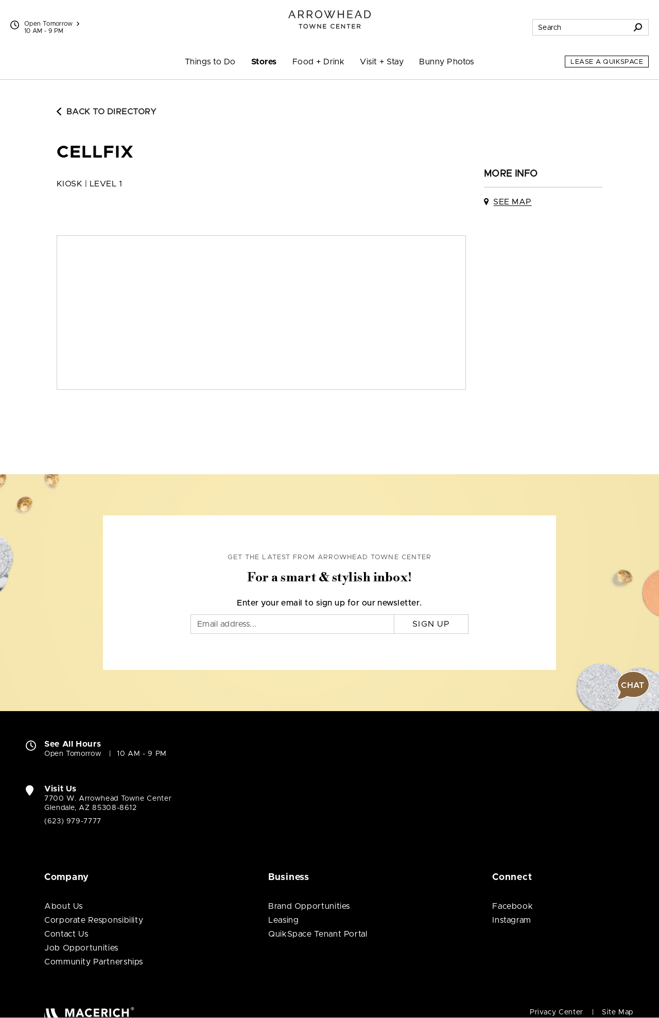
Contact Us (66, 934)
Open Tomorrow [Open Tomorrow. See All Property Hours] (72, 753)
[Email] (292, 624)
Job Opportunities (81, 948)
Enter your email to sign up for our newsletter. (329, 603)
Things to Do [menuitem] (210, 62)
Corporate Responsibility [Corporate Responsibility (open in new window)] (93, 920)
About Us (63, 906)
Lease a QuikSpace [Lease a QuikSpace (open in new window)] (606, 62)
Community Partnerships (93, 962)
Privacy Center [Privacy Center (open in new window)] (556, 1012)
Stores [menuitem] (264, 62)
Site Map (617, 1012)
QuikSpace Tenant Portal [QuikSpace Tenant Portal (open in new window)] (318, 934)
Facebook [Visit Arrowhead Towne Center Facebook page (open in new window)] (512, 906)
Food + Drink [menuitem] (318, 62)
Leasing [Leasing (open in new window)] (283, 920)
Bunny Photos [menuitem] (446, 62)
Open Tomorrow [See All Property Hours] (51, 24)
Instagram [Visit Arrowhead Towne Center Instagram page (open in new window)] (511, 920)
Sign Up (431, 624)
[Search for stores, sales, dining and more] (580, 27)
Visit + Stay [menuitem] (382, 62)
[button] (633, 685)
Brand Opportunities (309, 906)
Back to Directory (107, 112)
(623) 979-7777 (72, 821)
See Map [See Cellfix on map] (512, 202)
